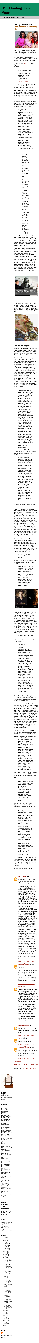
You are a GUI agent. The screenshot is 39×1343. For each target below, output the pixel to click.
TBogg (3, 1175)
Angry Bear (4, 1108)
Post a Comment (18, 1061)
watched (25, 63)
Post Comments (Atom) (29, 1068)
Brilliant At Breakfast (6, 1116)
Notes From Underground (4, 1159)
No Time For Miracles (7, 1296)
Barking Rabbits (5, 1109)
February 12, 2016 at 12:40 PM (26, 984)
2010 (4, 1320)
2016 (4, 1242)
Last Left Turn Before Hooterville (6, 1154)
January (6, 1310)
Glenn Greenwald (6, 1137)
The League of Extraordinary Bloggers (5, 1227)
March (6, 1257)
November (7, 1245)
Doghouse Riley (5, 1127)
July (5, 1251)
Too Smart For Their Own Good (7, 1264)
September (7, 1248)
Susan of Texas (23, 964)
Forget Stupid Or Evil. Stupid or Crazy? (8, 1293)
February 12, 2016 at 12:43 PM (26, 1023)
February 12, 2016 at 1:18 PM (26, 1035)
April (5, 1256)
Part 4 (3, 1213)
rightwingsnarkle (5, 1196)
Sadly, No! (4, 1168)
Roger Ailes (4, 1166)
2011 (4, 1318)
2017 (4, 1240)
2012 (4, 1317)
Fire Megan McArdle (6, 1132)
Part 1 (3, 1211)
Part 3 (10, 1211)
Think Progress (5, 1184)
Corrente (3, 1123)
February (6, 1259)
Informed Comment (6, 1147)
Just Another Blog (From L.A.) (6, 1151)
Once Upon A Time (6, 1161)
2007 (4, 1325)
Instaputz (3, 1149)
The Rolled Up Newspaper (5, 1181)
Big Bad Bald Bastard (4, 1111)
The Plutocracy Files (6, 1179)
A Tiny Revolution (6, 1107)
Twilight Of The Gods (7, 1277)
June (5, 1253)
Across (6, 1222)
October (6, 1246)
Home (26, 1064)
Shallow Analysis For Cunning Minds (8, 1307)
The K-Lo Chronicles (6, 1230)
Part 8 (7, 1214)
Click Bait (6, 1282)
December (7, 1243)
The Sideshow (5, 1183)
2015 (4, 1312)
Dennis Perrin (5, 1126)
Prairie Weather (5, 1164)
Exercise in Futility (6, 1131)
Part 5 (7, 1213)
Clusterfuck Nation (6, 1122)
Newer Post (17, 1064)
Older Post (34, 1064)
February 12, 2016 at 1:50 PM (26, 1058)
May (5, 1254)
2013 (4, 1315)
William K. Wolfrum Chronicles (6, 1189)
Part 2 (7, 1211)
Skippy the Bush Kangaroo (5, 1173)
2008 (4, 1323)
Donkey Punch (5, 1128)
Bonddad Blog (5, 1115)
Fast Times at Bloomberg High (7, 1299)
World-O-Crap (5, 1191)
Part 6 (10, 1213)
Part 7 (3, 1214)
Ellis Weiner (22, 876)
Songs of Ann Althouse (5, 1224)
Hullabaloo (4, 1139)
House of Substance (6, 1138)
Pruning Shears (5, 1165)
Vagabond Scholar (6, 1185)
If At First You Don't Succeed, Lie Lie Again (8, 1288)
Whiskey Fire (4, 1187)
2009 (4, 1322)
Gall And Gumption (6, 1135)
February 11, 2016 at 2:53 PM (26, 961)
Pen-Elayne (4, 1162)
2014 (4, 1313)
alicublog (3, 1192)
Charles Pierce (5, 1120)
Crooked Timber (5, 1124)
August (6, 1249)
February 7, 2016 (23, 81)
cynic (20, 986)
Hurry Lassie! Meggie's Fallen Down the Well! (8, 1273)
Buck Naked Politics (6, 1118)
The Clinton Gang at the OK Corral (7, 1280)
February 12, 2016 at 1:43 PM (26, 1044)
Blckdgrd (3, 1113)
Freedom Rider (5, 1134)
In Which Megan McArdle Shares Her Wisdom (8, 1303)
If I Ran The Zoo (5, 1146)
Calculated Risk (5, 1119)
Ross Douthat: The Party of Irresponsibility (8, 1268)
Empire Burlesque (6, 1130)
